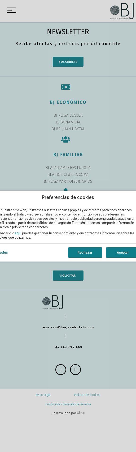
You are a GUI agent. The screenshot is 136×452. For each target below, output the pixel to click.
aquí (18, 233)
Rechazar (85, 252)
